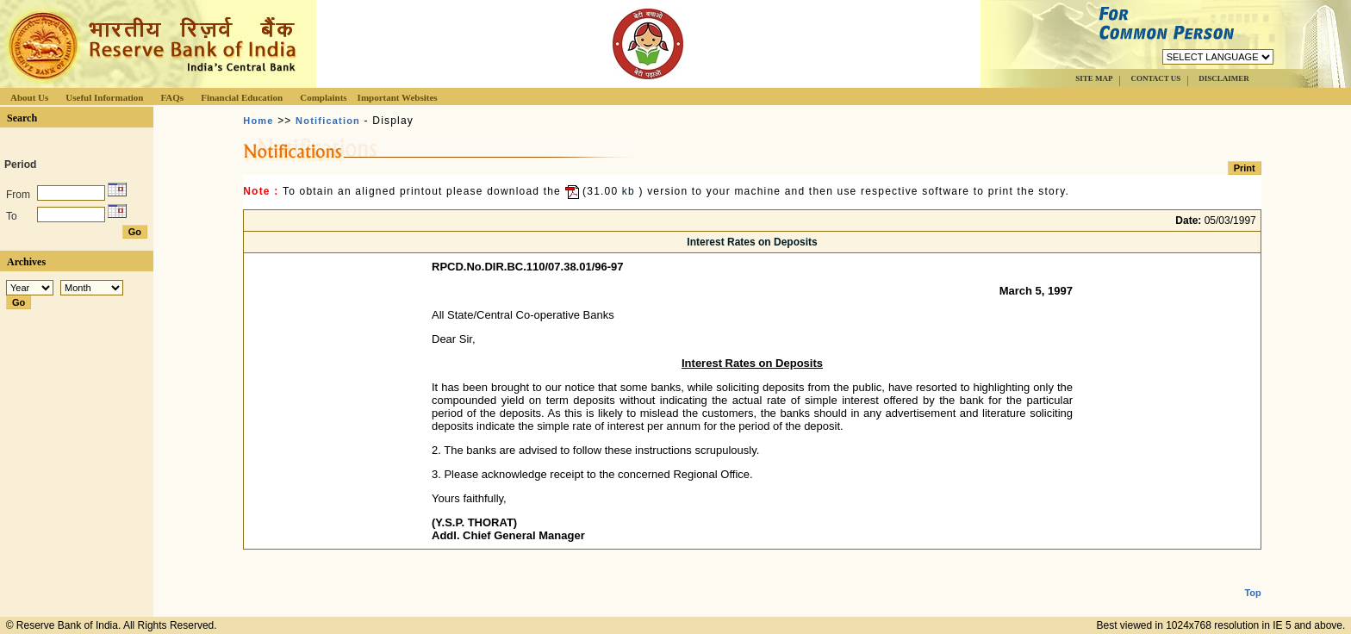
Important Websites (398, 97)
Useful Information (104, 97)
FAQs (172, 97)
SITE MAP (1093, 78)
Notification (328, 120)
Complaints (323, 97)
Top (1252, 579)
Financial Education (242, 97)
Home (258, 120)
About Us (29, 97)
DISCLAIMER (1223, 78)
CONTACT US (1155, 78)
